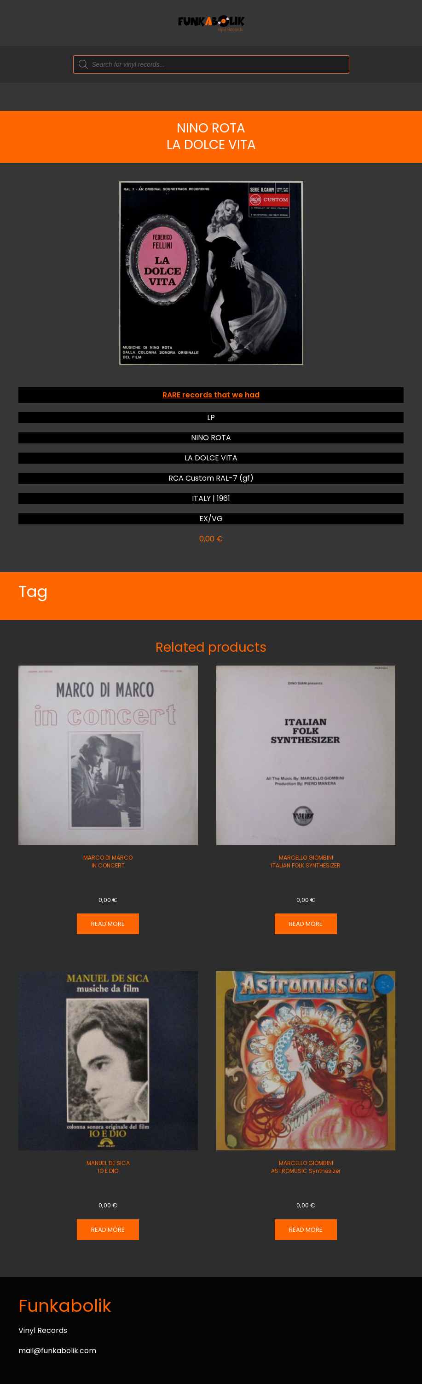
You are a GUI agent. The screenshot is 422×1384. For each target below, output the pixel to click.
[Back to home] (211, 23)
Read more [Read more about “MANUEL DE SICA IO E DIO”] (108, 1229)
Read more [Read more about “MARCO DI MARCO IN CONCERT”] (108, 923)
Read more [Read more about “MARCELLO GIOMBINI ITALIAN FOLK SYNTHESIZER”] (306, 923)
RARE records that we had (211, 395)
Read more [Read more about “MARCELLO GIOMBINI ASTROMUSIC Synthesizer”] (306, 1229)
